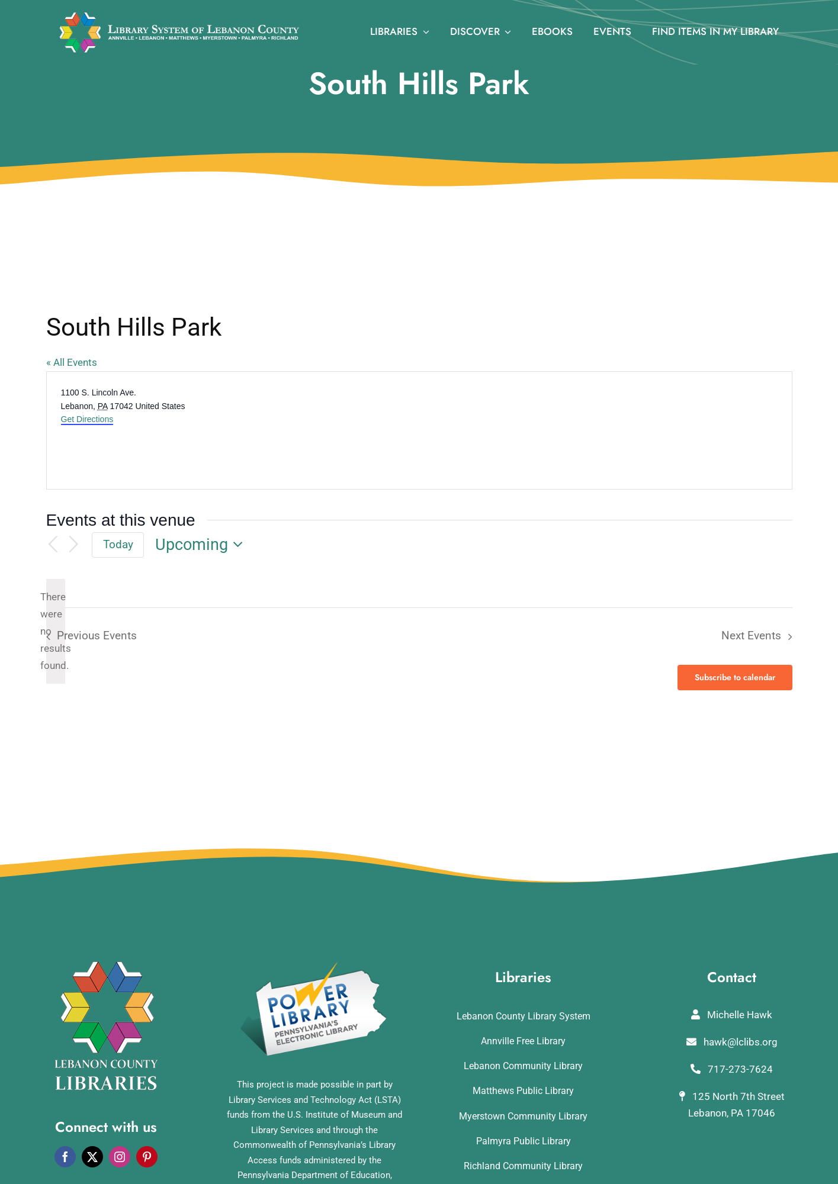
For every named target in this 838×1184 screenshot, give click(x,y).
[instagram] (119, 1156)
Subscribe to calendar (735, 678)
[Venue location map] (605, 430)
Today (118, 544)
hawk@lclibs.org (732, 1042)
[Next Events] (73, 545)
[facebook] (65, 1156)
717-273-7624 (732, 1069)
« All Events (71, 362)
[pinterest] (147, 1156)
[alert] (55, 631)
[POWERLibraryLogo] (314, 966)
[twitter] (92, 1156)
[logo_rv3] (179, 16)
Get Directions (87, 419)
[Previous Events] (53, 545)
